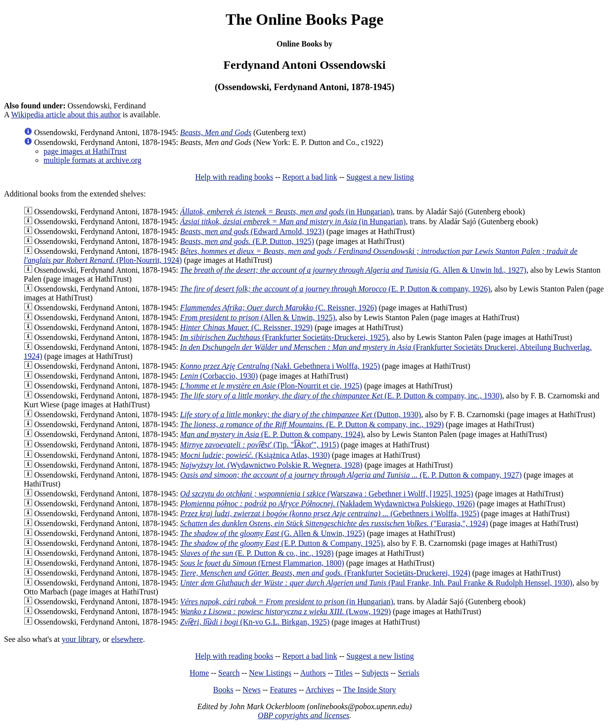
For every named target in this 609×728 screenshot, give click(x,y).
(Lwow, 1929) (285, 611)
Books (223, 689)
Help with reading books (234, 177)
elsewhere (127, 639)
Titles (344, 673)
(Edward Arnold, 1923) (252, 231)
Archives (319, 689)
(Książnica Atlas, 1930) (255, 455)
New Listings (270, 673)
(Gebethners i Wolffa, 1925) (329, 513)
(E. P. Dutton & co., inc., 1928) (256, 553)
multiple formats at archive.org (92, 160)
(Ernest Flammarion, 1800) (262, 563)
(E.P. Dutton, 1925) (247, 241)
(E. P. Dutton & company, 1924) (271, 434)
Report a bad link (309, 177)
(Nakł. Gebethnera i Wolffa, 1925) (280, 366)
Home (199, 673)
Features (283, 689)
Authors (313, 673)
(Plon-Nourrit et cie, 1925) (271, 386)
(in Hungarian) (286, 211)
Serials (409, 673)
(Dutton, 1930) (300, 414)
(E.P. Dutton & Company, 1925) (281, 543)
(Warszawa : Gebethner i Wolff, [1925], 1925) (326, 493)
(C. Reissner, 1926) (278, 307)
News (251, 689)
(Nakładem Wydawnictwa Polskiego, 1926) (327, 503)
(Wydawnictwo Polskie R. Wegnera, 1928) (271, 465)
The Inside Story (369, 689)
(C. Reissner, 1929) (246, 327)
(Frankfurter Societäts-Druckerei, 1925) (284, 337)
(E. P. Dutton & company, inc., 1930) (341, 395)
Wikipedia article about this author (66, 114)
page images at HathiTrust (85, 151)
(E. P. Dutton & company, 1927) (351, 475)
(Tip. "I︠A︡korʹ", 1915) (259, 444)
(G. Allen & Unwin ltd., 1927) (353, 270)
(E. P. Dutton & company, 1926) (335, 289)
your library (80, 639)
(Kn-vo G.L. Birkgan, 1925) (254, 622)
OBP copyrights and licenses (303, 715)
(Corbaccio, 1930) (219, 376)
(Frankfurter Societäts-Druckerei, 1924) (325, 573)
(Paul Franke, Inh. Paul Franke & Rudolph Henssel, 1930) (376, 583)
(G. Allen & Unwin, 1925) (272, 533)
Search (229, 673)
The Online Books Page (304, 19)
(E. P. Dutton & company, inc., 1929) (312, 424)
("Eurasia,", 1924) (334, 523)
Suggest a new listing (380, 177)
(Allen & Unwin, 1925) (257, 317)
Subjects (375, 673)
